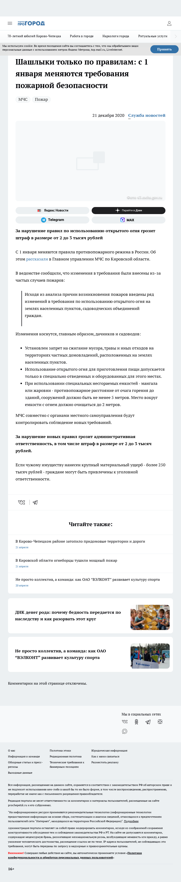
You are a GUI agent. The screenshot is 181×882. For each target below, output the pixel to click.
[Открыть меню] (10, 23)
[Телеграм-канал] (52, 220)
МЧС (23, 99)
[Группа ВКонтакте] (125, 722)
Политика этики (60, 750)
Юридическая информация (109, 750)
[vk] (22, 502)
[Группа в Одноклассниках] (136, 722)
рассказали (37, 259)
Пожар (41, 99)
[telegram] (36, 502)
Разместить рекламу (105, 762)
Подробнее (131, 821)
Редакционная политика (66, 756)
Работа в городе (82, 36)
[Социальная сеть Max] (128, 220)
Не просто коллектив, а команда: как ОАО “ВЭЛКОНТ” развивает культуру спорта (90, 583)
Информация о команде (24, 756)
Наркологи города (116, 36)
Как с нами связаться (105, 756)
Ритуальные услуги (153, 36)
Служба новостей (146, 115)
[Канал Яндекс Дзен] (128, 210)
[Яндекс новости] (52, 210)
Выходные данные (20, 772)
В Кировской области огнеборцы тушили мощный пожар (90, 563)
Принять (164, 49)
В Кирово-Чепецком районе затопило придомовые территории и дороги (90, 544)
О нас (11, 750)
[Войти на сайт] (169, 23)
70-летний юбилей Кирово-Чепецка (34, 36)
